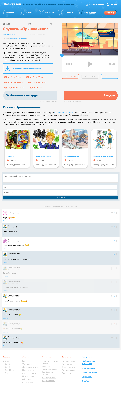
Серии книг (87, 377)
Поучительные (68, 370)
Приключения (28, 370)
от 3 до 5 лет (8, 364)
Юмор (24, 361)
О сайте (85, 381)
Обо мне (113, 4)
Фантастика (27, 364)
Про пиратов (67, 373)
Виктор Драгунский (11, 34)
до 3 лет (6, 361)
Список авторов (89, 372)
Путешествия (28, 376)
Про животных (68, 361)
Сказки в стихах (29, 373)
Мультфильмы (88, 368)
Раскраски (87, 357)
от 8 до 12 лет (8, 370)
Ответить (5, 221)
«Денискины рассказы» (64, 112)
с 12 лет (6, 373)
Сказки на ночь (68, 367)
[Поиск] (99, 12)
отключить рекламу (112, 21)
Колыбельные (28, 382)
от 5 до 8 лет (8, 367)
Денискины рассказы (17, 38)
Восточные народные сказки (49, 367)
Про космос (67, 364)
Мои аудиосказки (96, 4)
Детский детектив (30, 367)
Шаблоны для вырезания (88, 362)
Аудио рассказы (49, 377)
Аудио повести (48, 380)
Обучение (26, 379)
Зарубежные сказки (47, 373)
